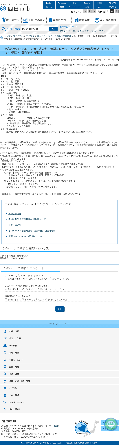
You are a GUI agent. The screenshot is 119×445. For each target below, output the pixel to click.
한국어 (99, 3)
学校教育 (13, 345)
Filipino (49, 7)
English (49, 3)
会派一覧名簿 (14, 225)
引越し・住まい (16, 360)
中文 (74, 3)
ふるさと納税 (83, 31)
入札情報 (72, 31)
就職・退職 (14, 353)
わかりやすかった (16, 289)
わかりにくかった (60, 289)
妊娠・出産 (14, 331)
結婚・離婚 (14, 367)
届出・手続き (15, 409)
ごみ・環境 (14, 395)
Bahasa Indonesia (74, 7)
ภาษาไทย (112, 7)
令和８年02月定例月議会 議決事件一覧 (27, 219)
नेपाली (62, 7)
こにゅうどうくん (97, 31)
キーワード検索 (11, 27)
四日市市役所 (15, 7)
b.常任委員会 (14, 213)
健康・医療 (14, 374)
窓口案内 (63, 31)
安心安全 (30, 36)
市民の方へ (18, 36)
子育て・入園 (15, 338)
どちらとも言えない (38, 279)
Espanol (87, 3)
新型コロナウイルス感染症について (25, 236)
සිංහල (100, 7)
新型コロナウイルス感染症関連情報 (54, 36)
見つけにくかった (60, 279)
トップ (7, 36)
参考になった (14, 299)
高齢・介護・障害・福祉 (19, 381)
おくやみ (13, 388)
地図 (56, 426)
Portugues (62, 3)
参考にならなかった (57, 299)
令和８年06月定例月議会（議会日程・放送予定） (32, 231)
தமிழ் (87, 7)
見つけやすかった (16, 279)
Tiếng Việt (112, 3)
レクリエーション (16, 402)
